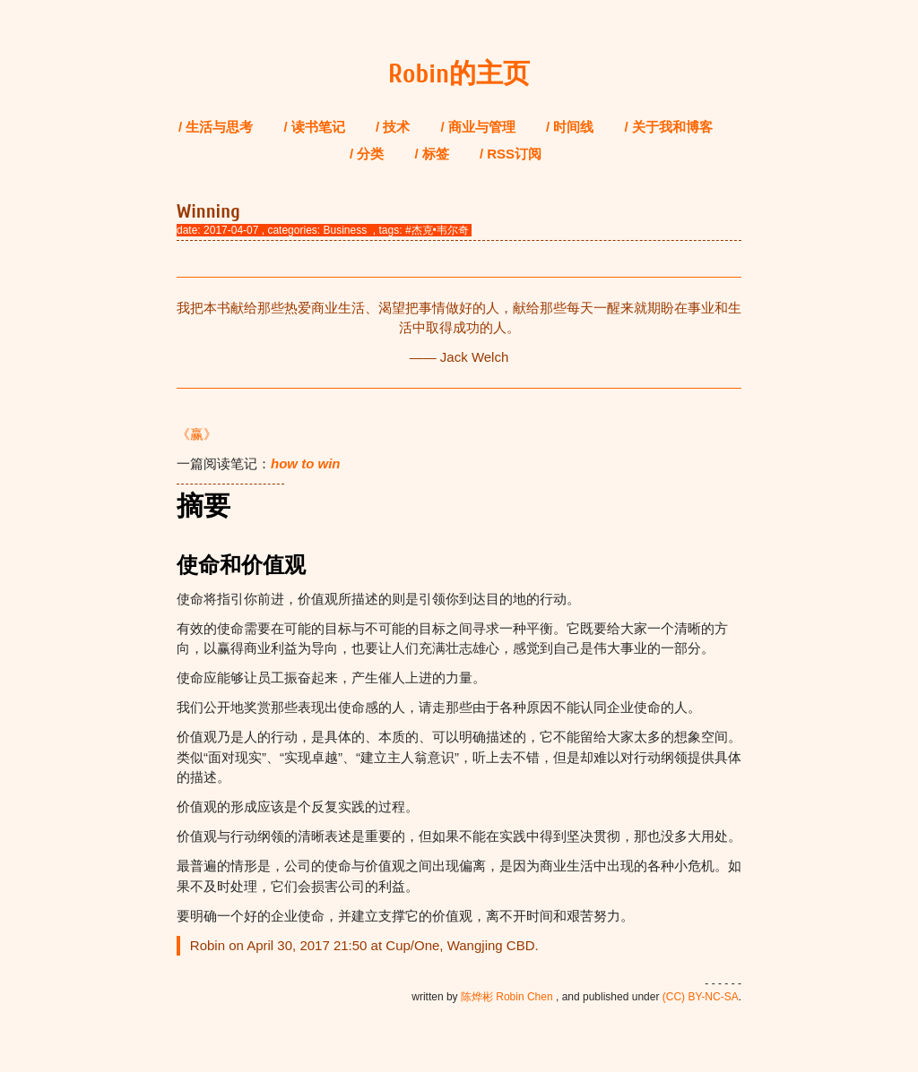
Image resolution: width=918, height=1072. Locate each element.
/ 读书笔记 (314, 126)
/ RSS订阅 (510, 153)
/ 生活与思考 (215, 126)
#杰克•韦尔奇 (437, 230)
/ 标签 (431, 153)
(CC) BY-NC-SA (701, 997)
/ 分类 (367, 153)
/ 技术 (393, 126)
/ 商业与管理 (478, 126)
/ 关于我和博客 (669, 126)
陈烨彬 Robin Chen (507, 997)
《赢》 (197, 434)
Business (345, 230)
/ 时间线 (569, 126)
